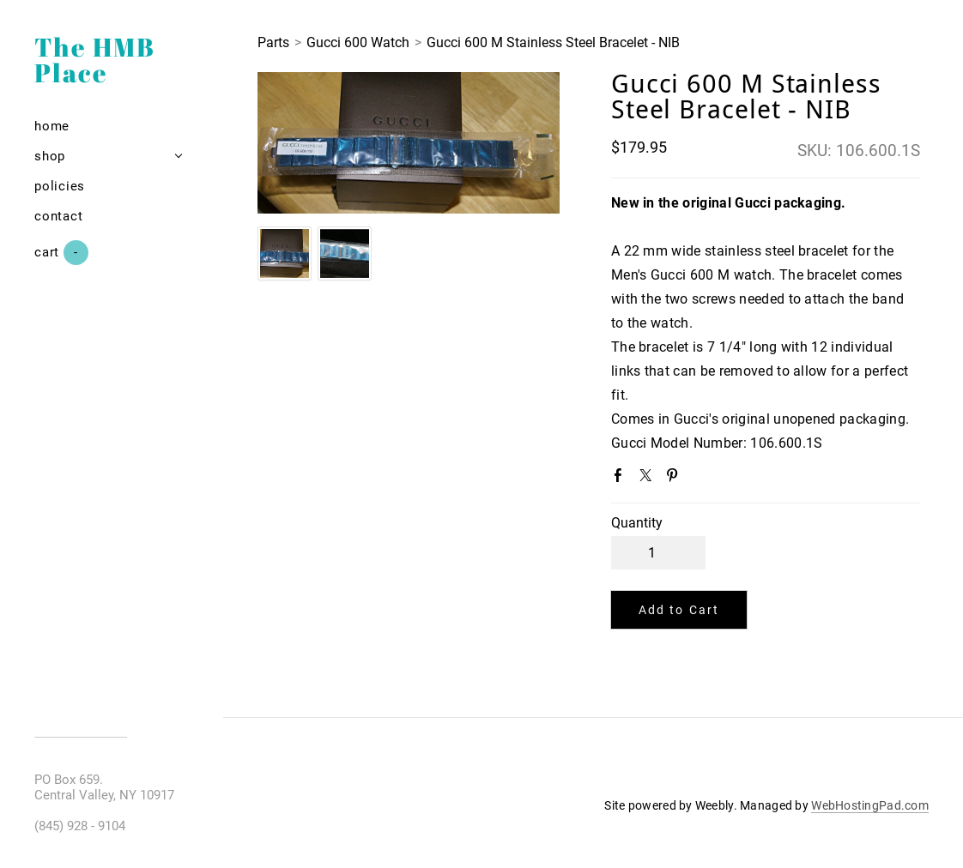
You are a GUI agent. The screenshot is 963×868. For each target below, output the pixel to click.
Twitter (649, 478)
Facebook (621, 478)
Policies (59, 186)
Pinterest (675, 478)
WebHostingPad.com (870, 805)
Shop (49, 156)
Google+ (703, 479)
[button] (679, 610)
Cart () (61, 252)
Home (52, 126)
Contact (58, 216)
